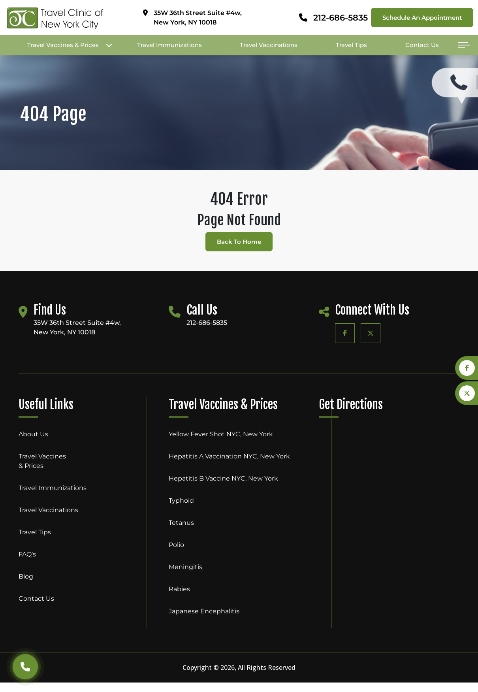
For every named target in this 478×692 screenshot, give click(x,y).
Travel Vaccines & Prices (63, 45)
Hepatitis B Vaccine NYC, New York (223, 478)
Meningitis (185, 567)
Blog (26, 576)
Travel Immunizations (169, 45)
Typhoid (181, 500)
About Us (33, 434)
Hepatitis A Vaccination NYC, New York (229, 456)
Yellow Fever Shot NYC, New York (221, 434)
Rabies (179, 589)
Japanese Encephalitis (204, 611)
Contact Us (422, 45)
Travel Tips (351, 45)
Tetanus (181, 522)
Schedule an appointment (422, 17)
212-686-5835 (340, 18)
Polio (176, 545)
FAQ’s (27, 554)
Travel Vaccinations (268, 45)
